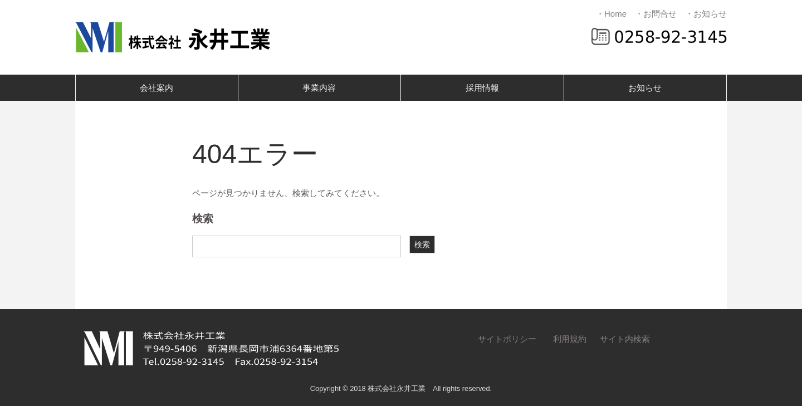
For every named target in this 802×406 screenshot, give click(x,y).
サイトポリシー (507, 339)
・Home (611, 13)
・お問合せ (656, 13)
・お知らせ (706, 13)
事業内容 (319, 87)
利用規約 (569, 339)
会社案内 (156, 87)
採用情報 (482, 87)
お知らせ (645, 87)
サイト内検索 (625, 339)
